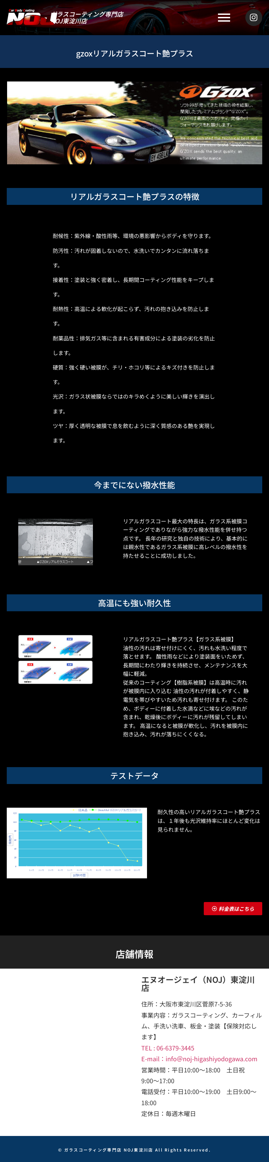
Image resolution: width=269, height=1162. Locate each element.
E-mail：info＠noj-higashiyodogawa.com (199, 1058)
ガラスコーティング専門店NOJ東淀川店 (86, 17)
